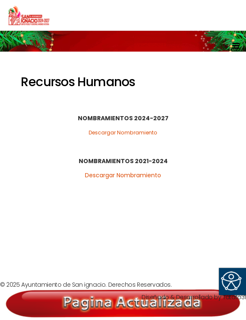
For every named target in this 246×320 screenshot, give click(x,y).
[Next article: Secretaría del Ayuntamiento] (209, 241)
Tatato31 (234, 297)
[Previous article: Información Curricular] (36, 241)
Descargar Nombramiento (123, 132)
